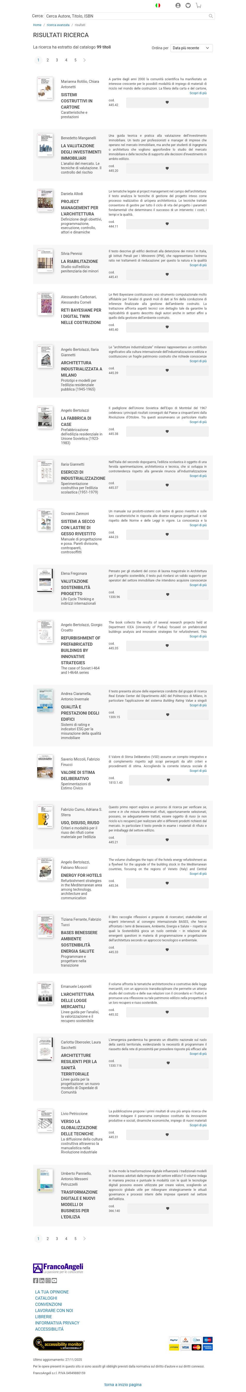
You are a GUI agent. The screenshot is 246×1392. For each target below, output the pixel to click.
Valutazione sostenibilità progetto (75, 587)
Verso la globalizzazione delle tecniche (79, 1127)
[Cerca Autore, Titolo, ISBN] (126, 16)
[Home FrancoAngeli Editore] (51, 6)
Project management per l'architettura (79, 207)
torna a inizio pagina (122, 1384)
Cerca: (38, 15)
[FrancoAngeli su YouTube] (54, 1281)
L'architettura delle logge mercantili (77, 1000)
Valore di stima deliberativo (78, 775)
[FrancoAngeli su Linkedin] (41, 1281)
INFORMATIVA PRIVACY (57, 1323)
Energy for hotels (81, 875)
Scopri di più (198, 93)
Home (37, 25)
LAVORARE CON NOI (54, 1310)
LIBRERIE (43, 1316)
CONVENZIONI (48, 1304)
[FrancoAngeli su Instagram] (48, 1281)
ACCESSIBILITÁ (49, 1329)
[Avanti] (85, 60)
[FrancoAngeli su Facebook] (35, 1281)
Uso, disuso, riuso (80, 822)
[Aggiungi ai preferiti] (167, 103)
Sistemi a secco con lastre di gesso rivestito (78, 527)
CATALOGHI (46, 1298)
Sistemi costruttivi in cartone (77, 101)
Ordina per (160, 48)
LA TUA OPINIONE (52, 1292)
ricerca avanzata (58, 25)
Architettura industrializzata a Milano (81, 369)
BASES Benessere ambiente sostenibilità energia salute (79, 942)
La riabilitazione (79, 261)
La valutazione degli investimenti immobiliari (81, 152)
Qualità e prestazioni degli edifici (80, 713)
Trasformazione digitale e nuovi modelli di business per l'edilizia (79, 1204)
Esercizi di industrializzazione (83, 475)
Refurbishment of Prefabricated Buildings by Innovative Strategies (80, 650)
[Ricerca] (211, 16)
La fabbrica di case (76, 421)
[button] (156, 6)
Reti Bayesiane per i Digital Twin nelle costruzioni (81, 316)
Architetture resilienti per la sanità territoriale (79, 1065)
